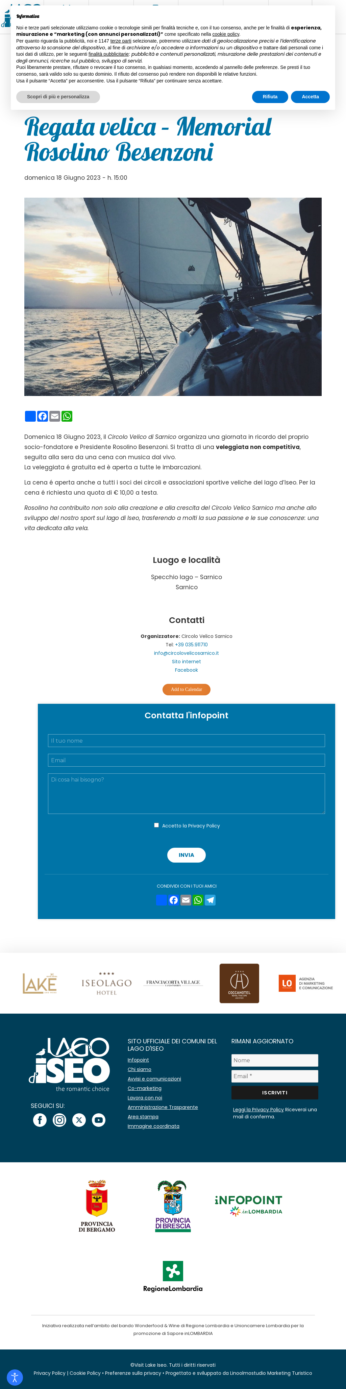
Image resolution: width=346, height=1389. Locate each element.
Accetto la (191, 825)
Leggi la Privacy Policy (258, 1109)
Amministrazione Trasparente (163, 1107)
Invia (186, 855)
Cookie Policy (85, 1373)
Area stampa (143, 1116)
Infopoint (138, 1060)
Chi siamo (139, 1069)
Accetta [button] (310, 96)
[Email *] (274, 1076)
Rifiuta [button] (270, 96)
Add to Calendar (186, 689)
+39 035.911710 (191, 644)
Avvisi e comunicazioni (154, 1078)
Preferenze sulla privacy (133, 1373)
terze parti (120, 41)
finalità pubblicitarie (109, 54)
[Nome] (274, 1060)
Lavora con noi (145, 1097)
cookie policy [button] (226, 34)
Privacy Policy (204, 825)
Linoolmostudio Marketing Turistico (271, 1373)
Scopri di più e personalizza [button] (58, 96)
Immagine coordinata (153, 1126)
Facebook (186, 670)
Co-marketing (145, 1088)
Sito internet (186, 661)
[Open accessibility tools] (15, 1377)
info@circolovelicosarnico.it (186, 653)
